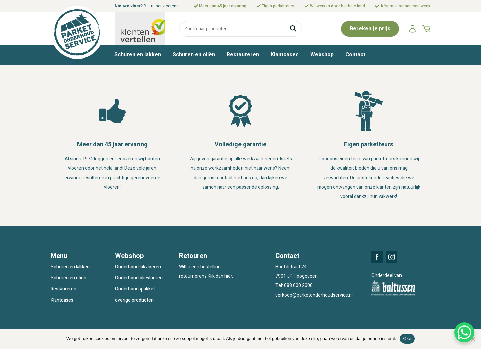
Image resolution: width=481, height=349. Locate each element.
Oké (407, 338)
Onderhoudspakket (135, 289)
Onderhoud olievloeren (139, 277)
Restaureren (243, 55)
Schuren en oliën (194, 55)
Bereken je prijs (370, 29)
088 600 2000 (298, 285)
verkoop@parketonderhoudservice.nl (314, 295)
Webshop (322, 55)
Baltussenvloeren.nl (162, 6)
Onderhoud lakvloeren (138, 266)
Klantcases (285, 55)
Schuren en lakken (137, 55)
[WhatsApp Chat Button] (464, 332)
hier (228, 276)
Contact (355, 55)
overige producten (134, 300)
